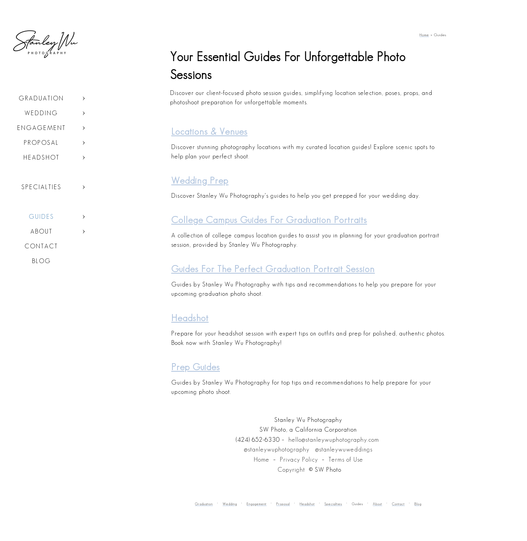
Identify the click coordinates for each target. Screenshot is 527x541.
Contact (41, 246)
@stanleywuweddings (343, 449)
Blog (41, 261)
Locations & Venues (209, 131)
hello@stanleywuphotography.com (333, 439)
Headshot (41, 157)
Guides (41, 216)
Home (261, 459)
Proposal (41, 142)
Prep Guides (195, 367)
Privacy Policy (299, 459)
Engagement (41, 128)
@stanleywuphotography (276, 449)
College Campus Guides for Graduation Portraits (269, 219)
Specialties (41, 187)
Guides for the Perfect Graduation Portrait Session (273, 268)
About (41, 231)
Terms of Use (345, 459)
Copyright (291, 469)
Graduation (41, 98)
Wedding (41, 113)
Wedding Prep (199, 180)
